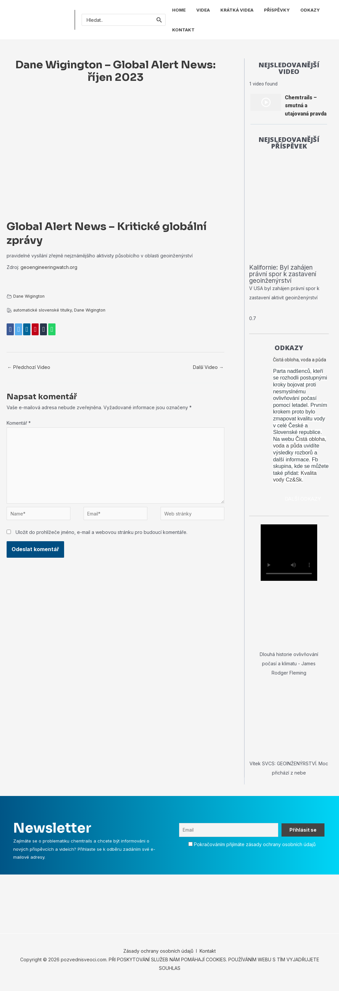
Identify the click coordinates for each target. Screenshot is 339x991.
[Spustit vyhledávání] (159, 19)
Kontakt (207, 956)
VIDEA (203, 10)
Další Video (208, 367)
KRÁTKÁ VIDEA (236, 10)
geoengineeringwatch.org (48, 267)
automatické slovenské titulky (42, 310)
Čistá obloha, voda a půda (299, 365)
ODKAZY (310, 10)
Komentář (19, 423)
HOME (179, 10)
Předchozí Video (28, 367)
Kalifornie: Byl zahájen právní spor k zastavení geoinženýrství (285, 279)
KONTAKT (183, 29)
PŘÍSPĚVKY (277, 10)
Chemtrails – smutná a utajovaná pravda (305, 105)
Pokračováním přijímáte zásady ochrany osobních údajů (255, 849)
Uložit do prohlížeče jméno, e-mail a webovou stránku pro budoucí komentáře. (101, 532)
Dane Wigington (29, 296)
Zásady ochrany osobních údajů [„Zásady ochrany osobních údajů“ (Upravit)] (158, 956)
